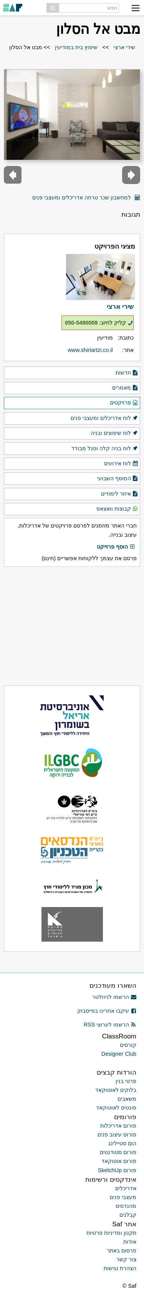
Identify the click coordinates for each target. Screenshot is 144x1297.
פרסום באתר (121, 1250)
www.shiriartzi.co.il (90, 350)
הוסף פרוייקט (116, 547)
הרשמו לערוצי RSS (110, 1025)
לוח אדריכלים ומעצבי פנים (104, 418)
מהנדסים (126, 1206)
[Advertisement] (72, 626)
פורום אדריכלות (118, 1126)
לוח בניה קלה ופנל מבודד (104, 448)
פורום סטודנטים (118, 1152)
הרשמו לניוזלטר (114, 997)
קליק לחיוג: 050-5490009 (99, 323)
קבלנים (127, 1215)
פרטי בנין (126, 1081)
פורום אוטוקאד (118, 1161)
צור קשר (126, 1259)
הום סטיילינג (122, 1143)
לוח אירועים (121, 463)
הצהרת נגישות (120, 1268)
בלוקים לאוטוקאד (115, 1090)
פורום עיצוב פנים (117, 1134)
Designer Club (118, 1054)
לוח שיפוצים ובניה (114, 433)
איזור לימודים (119, 494)
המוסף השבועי (117, 478)
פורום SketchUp (117, 1170)
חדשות (127, 373)
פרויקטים (124, 403)
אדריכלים (125, 1188)
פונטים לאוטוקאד (116, 1108)
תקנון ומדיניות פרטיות (111, 1233)
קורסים (128, 1045)
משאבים (127, 1099)
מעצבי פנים (123, 1197)
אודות (129, 1242)
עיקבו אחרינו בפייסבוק (106, 1011)
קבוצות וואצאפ (117, 509)
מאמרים (125, 388)
